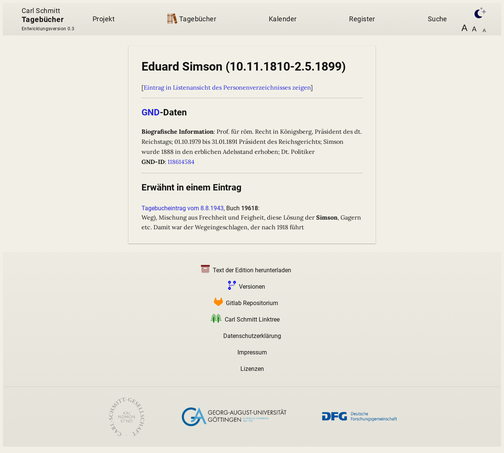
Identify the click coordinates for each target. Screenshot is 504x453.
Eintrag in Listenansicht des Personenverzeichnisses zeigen (227, 87)
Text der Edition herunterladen (244, 270)
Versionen (245, 286)
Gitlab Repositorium (244, 303)
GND (150, 112)
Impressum (252, 352)
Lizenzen (252, 368)
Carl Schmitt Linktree (244, 319)
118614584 (181, 161)
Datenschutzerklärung (252, 335)
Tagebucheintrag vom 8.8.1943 (182, 208)
